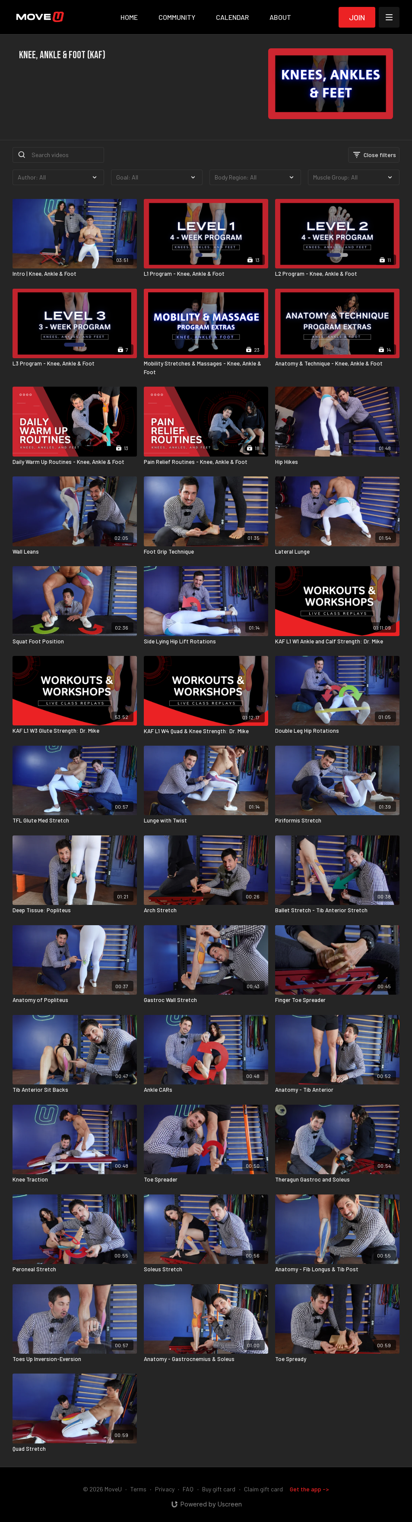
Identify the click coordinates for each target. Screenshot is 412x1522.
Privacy (164, 1489)
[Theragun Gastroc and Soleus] (337, 1179)
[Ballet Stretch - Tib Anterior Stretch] (337, 910)
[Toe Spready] (337, 1359)
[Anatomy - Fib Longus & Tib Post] (337, 1269)
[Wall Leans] (75, 552)
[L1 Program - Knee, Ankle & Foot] (206, 274)
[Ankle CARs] (206, 1090)
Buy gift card (218, 1489)
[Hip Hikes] (337, 462)
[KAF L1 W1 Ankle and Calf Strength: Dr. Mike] (337, 641)
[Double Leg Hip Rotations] (337, 731)
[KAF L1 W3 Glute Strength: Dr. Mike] (75, 731)
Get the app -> (309, 1489)
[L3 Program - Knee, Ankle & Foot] (75, 363)
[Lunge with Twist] (206, 820)
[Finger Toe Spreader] (337, 1000)
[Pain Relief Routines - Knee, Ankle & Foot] (206, 462)
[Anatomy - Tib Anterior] (337, 1090)
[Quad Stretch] (75, 1449)
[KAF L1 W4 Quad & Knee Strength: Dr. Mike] (206, 731)
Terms (138, 1489)
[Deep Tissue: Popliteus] (75, 910)
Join (357, 17)
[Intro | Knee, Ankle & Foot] (75, 274)
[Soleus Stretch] (206, 1269)
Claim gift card (263, 1489)
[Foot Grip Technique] (206, 552)
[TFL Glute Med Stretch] (75, 820)
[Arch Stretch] (206, 910)
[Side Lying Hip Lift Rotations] (206, 641)
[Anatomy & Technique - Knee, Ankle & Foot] (337, 363)
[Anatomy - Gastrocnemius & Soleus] (206, 1359)
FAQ (188, 1489)
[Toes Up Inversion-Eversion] (75, 1359)
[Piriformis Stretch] (337, 820)
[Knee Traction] (75, 1179)
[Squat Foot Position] (75, 641)
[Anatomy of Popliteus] (75, 1000)
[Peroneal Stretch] (75, 1269)
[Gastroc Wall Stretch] (206, 1000)
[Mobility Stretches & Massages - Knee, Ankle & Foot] (206, 367)
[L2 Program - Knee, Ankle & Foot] (337, 274)
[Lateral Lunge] (337, 552)
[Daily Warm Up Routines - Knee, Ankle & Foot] (75, 462)
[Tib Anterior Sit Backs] (75, 1090)
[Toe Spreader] (206, 1179)
